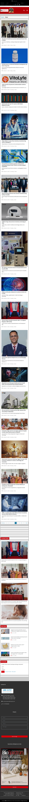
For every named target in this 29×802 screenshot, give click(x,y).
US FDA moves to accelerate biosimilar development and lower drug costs (14, 65)
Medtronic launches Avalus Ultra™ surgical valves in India (17, 645)
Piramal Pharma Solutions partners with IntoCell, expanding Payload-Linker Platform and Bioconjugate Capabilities (14, 165)
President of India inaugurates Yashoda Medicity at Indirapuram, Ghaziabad (13, 485)
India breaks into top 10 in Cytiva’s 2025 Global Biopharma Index (12, 104)
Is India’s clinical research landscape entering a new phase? (12, 664)
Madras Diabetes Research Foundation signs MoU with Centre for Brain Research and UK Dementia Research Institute (14, 602)
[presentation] (10, 732)
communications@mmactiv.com (9, 701)
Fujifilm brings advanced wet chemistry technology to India (14, 222)
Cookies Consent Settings (8, 795)
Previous (3, 522)
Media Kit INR (2, 4)
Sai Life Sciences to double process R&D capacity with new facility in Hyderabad (14, 411)
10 (21, 522)
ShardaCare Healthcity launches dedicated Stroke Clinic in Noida (14, 39)
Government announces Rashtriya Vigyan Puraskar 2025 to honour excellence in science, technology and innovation (14, 460)
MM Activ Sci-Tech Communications (14, 800)
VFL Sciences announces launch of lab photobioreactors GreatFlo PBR (14, 268)
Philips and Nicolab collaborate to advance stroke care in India (14, 292)
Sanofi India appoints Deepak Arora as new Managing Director (14, 358)
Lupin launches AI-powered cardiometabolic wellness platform (14, 85)
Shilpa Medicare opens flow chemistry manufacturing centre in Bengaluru (14, 141)
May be (3, 669)
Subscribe (6, 4)
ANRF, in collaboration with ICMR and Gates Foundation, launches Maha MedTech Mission (14, 513)
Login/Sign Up (10, 4)
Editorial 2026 (12, 3)
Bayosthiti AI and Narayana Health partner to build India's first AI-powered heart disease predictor (13, 383)
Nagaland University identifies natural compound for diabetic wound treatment (19, 630)
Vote (3, 671)
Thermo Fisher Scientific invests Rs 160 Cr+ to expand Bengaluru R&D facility (14, 321)
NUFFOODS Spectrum (9, 794)
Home (2, 17)
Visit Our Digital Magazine (9, 792)
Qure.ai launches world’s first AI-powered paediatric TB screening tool (14, 621)
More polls (14, 671)
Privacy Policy (19, 794)
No (2, 668)
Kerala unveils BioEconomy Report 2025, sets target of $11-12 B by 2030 (19, 653)
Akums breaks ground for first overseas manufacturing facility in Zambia (14, 194)
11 (23, 522)
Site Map (17, 795)
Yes (2, 666)
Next (26, 522)
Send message (14, 736)
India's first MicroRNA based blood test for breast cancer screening (19, 637)
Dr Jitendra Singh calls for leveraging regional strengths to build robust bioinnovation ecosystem (14, 431)
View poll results (8, 671)
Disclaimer (23, 795)
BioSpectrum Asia (19, 792)
